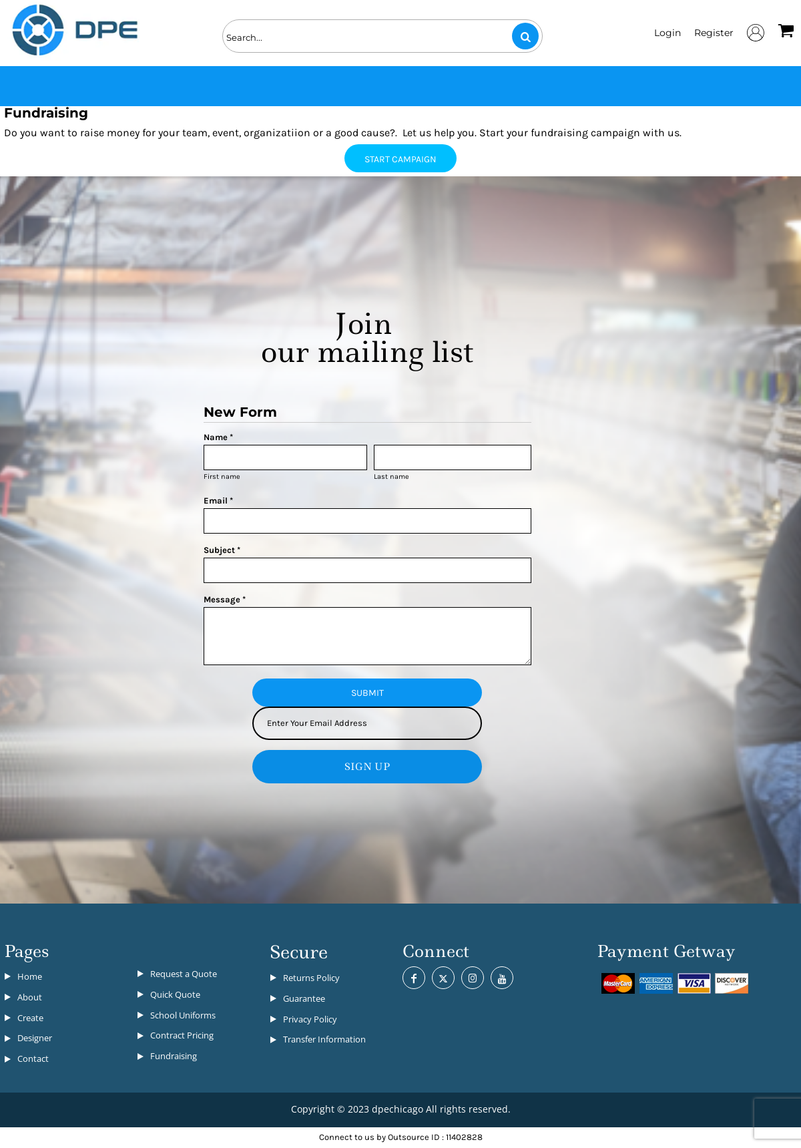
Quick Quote (175, 994)
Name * (218, 437)
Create (30, 1018)
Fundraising (173, 1056)
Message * (225, 599)
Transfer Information (324, 1039)
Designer (34, 1038)
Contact (33, 1059)
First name (222, 476)
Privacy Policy (310, 1019)
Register (714, 33)
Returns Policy (311, 978)
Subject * (222, 550)
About (29, 997)
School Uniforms (183, 1015)
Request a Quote (183, 974)
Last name (391, 476)
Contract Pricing (182, 1035)
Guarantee (304, 998)
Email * (218, 501)
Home (29, 976)
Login (667, 33)
